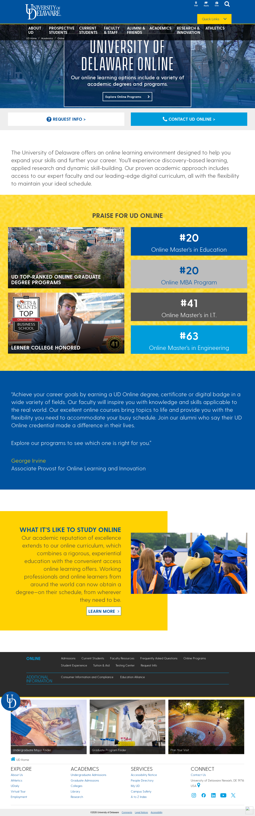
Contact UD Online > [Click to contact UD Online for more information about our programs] (189, 119)
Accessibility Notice (144, 775)
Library (75, 791)
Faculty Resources (122, 658)
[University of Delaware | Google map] (198, 786)
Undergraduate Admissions (88, 775)
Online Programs (194, 658)
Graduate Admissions (85, 780)
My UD (135, 786)
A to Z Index (139, 797)
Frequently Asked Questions (158, 658)
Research (77, 797)
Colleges (76, 786)
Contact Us (198, 775)
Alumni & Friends (136, 30)
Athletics (215, 28)
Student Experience (74, 665)
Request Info (149, 665)
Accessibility (156, 812)
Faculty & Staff (112, 30)
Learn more (101, 611)
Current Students (88, 30)
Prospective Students (62, 30)
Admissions (68, 658)
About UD (34, 30)
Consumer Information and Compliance (87, 677)
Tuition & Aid (101, 665)
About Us (17, 775)
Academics (160, 28)
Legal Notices (141, 812)
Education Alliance (132, 677)
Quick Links (210, 19)
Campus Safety (141, 791)
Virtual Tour (18, 791)
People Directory (142, 780)
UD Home (31, 38)
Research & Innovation (188, 30)
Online (61, 38)
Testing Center (125, 665)
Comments (127, 812)
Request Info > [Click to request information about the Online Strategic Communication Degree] (66, 119)
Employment (19, 797)
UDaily (15, 786)
